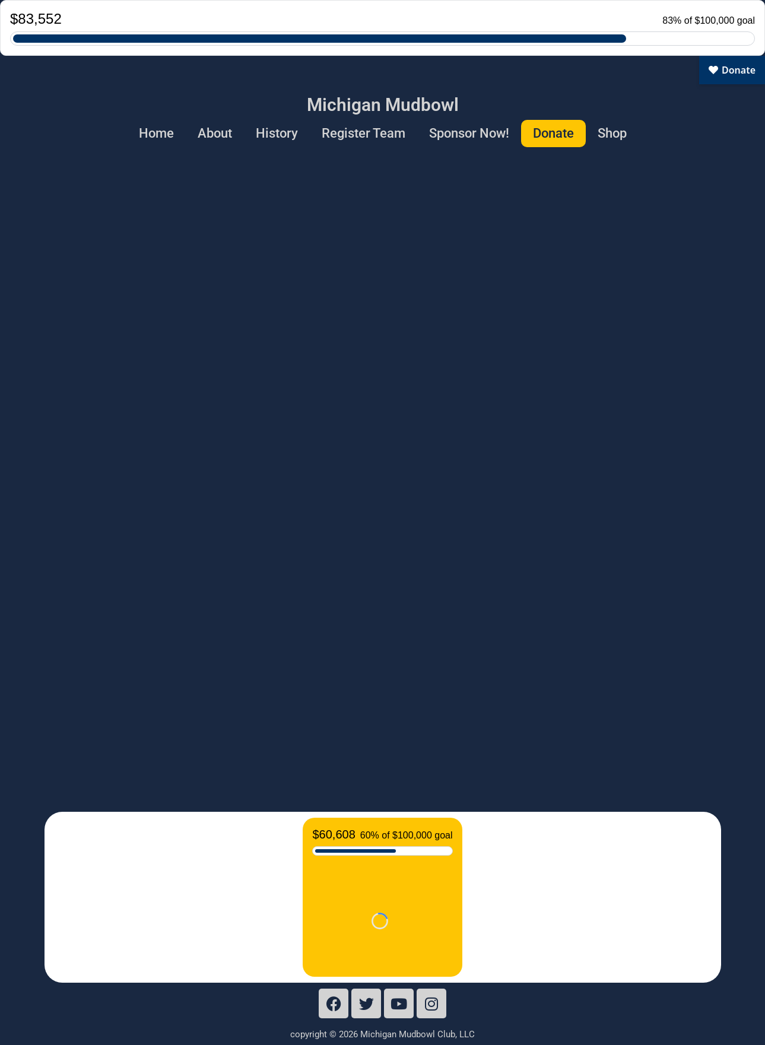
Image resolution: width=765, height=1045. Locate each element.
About (215, 133)
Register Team (363, 133)
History (277, 133)
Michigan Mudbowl (383, 104)
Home (156, 133)
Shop (612, 133)
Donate (553, 133)
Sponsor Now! (469, 133)
